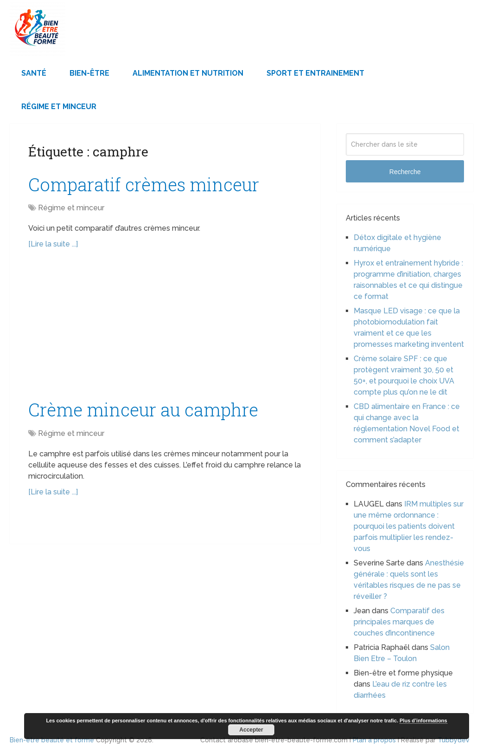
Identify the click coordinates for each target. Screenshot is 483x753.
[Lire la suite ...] (53, 244)
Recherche (405, 171)
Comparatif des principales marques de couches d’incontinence (399, 621)
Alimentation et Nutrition (188, 73)
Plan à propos (374, 740)
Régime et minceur (58, 106)
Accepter (251, 730)
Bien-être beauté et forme (52, 740)
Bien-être (89, 73)
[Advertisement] (165, 329)
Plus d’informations (423, 720)
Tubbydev (454, 740)
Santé (33, 73)
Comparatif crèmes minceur (143, 184)
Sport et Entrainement (315, 73)
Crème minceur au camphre (143, 409)
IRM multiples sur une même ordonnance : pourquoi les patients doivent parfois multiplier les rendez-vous (409, 526)
